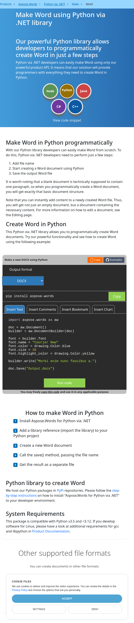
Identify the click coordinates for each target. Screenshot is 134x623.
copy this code (50, 392)
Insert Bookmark (75, 309)
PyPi (60, 490)
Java (83, 91)
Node (50, 91)
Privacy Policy (20, 590)
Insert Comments (42, 309)
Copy (117, 296)
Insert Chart (103, 309)
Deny (95, 609)
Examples (114, 260)
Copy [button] (95, 260)
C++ (75, 106)
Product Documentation (51, 531)
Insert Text (14, 309)
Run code (64, 383)
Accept (67, 598)
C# (58, 106)
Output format (20, 269)
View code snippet (67, 120)
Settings (39, 609)
